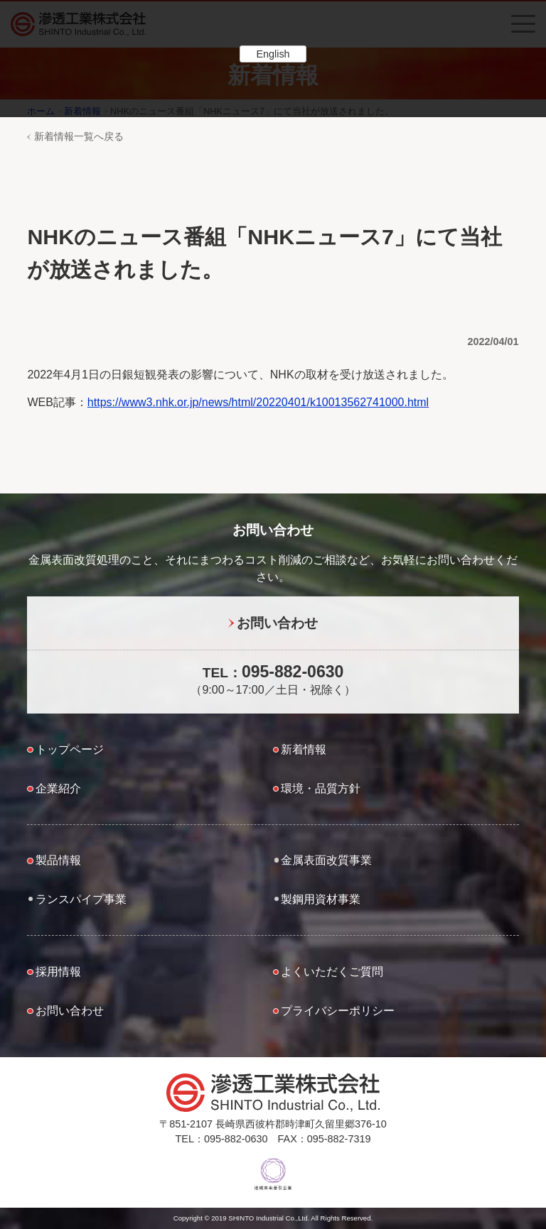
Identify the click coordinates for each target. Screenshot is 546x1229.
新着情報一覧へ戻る (79, 136)
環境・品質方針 (320, 788)
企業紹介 (58, 788)
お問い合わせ (277, 623)
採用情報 (58, 972)
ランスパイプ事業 (81, 899)
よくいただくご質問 (332, 972)
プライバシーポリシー (338, 1011)
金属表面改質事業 (326, 860)
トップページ (70, 749)
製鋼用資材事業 (320, 899)
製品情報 (58, 860)
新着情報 (303, 749)
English (272, 54)
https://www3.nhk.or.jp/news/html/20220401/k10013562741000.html (258, 402)
